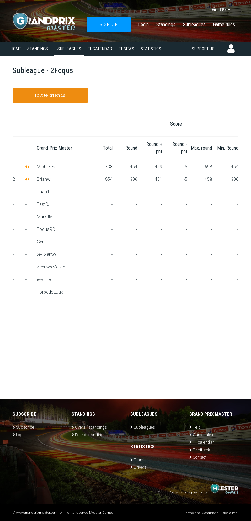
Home (16, 48)
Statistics (152, 48)
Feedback (201, 449)
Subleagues (194, 25)
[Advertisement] (125, 345)
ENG (221, 9)
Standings (165, 25)
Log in (21, 434)
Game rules (224, 25)
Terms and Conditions (201, 513)
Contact (199, 457)
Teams (140, 459)
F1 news (126, 48)
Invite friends (50, 95)
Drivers (140, 467)
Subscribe (25, 427)
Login (143, 25)
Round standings (90, 434)
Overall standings (91, 427)
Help (197, 427)
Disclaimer (230, 513)
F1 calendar (100, 48)
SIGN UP (108, 24)
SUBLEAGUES (69, 48)
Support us (203, 48)
